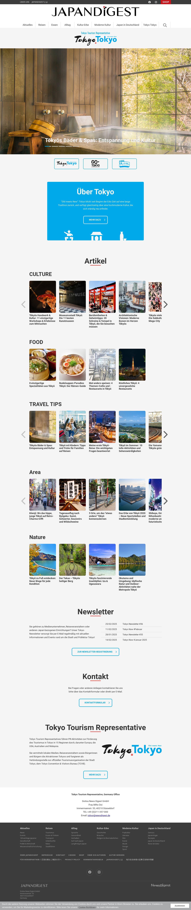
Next (165, 304)
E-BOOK (72, 855)
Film (123, 838)
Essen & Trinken (52, 835)
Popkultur (126, 832)
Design (125, 846)
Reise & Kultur (153, 843)
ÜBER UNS (24, 2)
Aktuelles (27, 24)
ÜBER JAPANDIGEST (29, 855)
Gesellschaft (25, 841)
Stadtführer (50, 846)
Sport (124, 849)
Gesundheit (76, 835)
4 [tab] (69, 146)
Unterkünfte (50, 841)
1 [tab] (48, 146)
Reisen (41, 24)
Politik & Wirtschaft (27, 843)
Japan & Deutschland (156, 841)
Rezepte (151, 838)
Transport (50, 838)
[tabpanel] (95, 101)
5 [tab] (76, 146)
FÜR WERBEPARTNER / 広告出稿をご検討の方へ (41, 859)
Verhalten (75, 838)
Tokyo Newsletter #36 (133, 624)
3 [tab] (62, 146)
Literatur (125, 835)
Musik (124, 843)
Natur (48, 843)
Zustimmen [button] (180, 906)
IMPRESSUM (47, 855)
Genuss (151, 832)
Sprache (74, 832)
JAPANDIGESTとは (40, 2)
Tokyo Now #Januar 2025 (135, 640)
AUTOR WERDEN (117, 855)
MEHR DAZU (95, 220)
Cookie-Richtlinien (87, 907)
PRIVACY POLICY (72, 859)
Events (22, 835)
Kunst (124, 841)
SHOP (166, 2)
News (22, 832)
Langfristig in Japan (78, 843)
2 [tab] (55, 146)
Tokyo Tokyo (150, 24)
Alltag (67, 24)
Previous (23, 304)
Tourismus (50, 832)
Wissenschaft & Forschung (30, 846)
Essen (54, 24)
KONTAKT (60, 855)
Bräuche (100, 835)
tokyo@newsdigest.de (99, 815)
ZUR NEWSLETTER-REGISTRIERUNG (94, 652)
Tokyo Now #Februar (132, 629)
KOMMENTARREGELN (93, 859)
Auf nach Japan (77, 841)
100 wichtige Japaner (28, 838)
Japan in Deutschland (127, 24)
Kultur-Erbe (83, 24)
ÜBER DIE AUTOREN (96, 855)
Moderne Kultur (102, 24)
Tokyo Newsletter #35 (133, 634)
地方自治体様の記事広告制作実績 (140, 859)
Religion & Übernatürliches (107, 838)
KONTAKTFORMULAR (95, 702)
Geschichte (101, 832)
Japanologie (153, 835)
